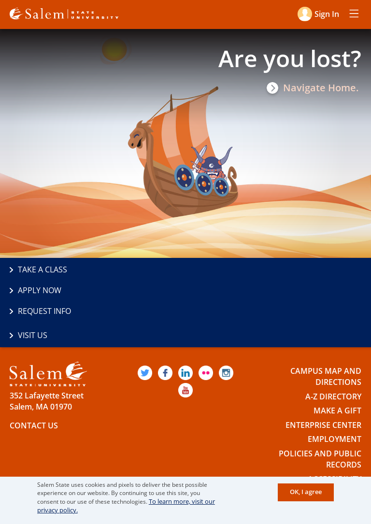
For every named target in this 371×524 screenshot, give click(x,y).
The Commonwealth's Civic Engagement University (117, 465)
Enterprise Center (323, 381)
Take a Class (42, 270)
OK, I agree (306, 493)
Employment (334, 395)
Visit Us (208, 290)
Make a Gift (337, 367)
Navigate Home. (321, 88)
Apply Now (215, 270)
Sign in (326, 13)
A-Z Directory (333, 352)
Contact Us (34, 382)
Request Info (44, 290)
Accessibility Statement (334, 441)
